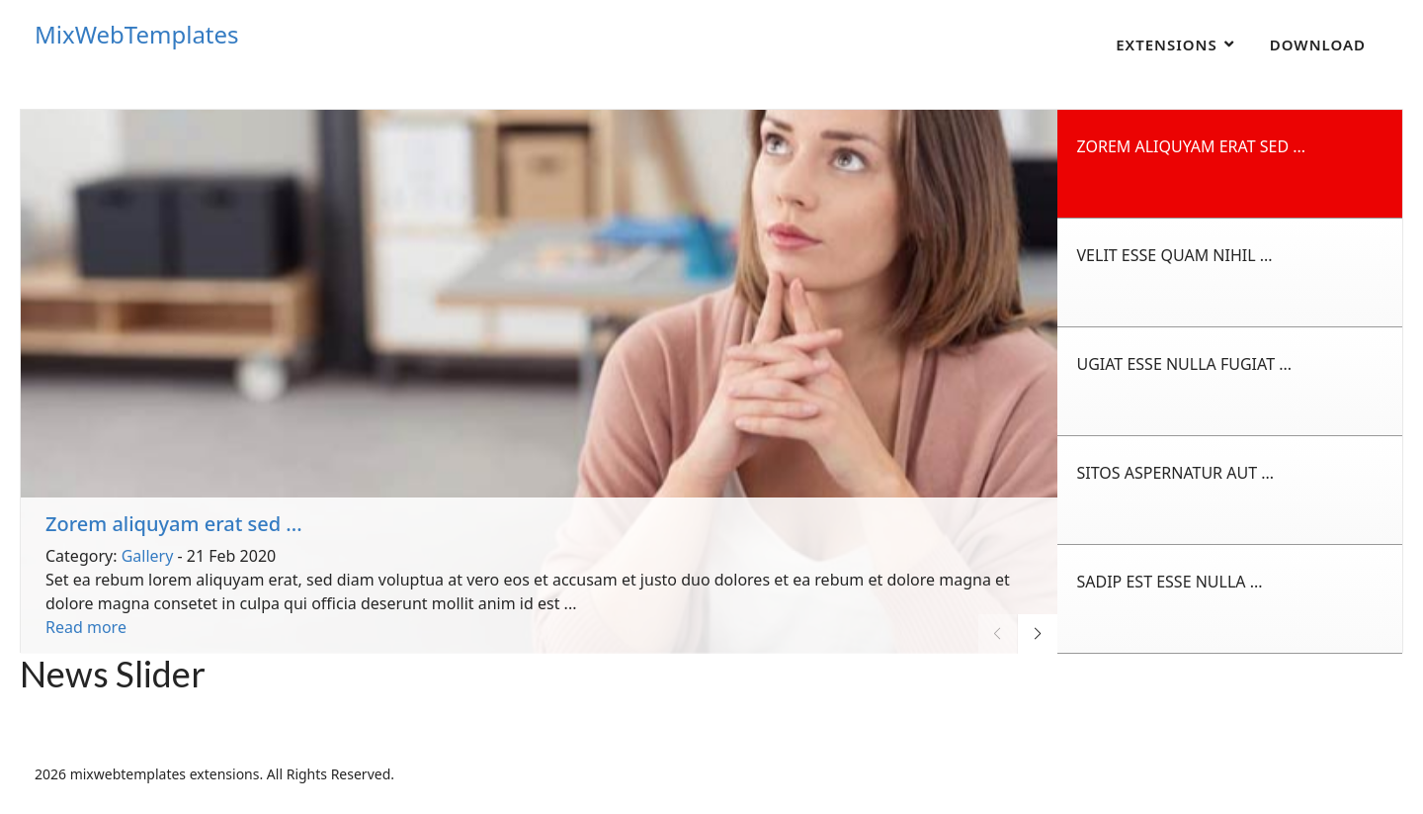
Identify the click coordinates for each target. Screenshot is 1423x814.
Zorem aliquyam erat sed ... (173, 523)
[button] (1037, 634)
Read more (85, 627)
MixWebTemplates (137, 34)
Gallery (148, 556)
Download (1318, 44)
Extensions (1166, 44)
